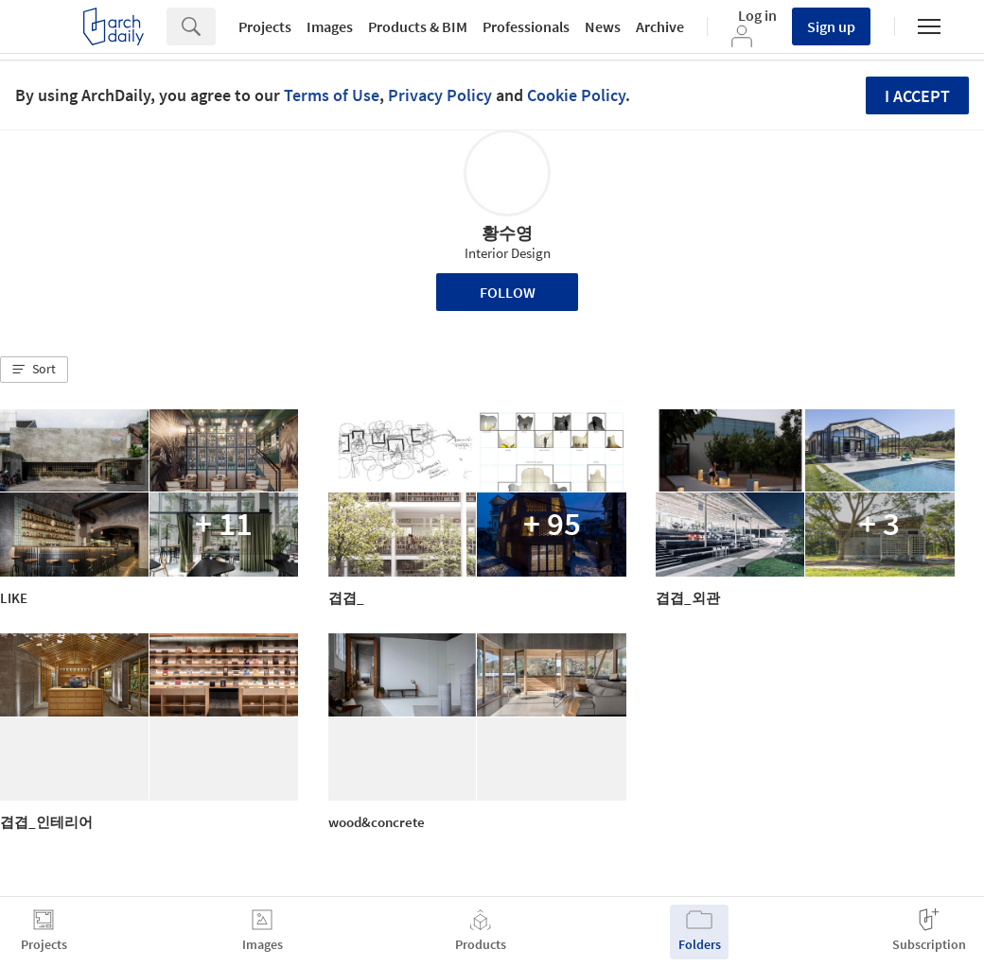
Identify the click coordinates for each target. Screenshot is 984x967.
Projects (264, 26)
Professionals (526, 26)
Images (330, 26)
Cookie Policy (576, 95)
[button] (34, 369)
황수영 (507, 233)
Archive (660, 26)
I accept (917, 96)
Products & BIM (417, 26)
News (603, 26)
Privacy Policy (440, 95)
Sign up (831, 26)
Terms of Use (331, 95)
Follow (508, 292)
